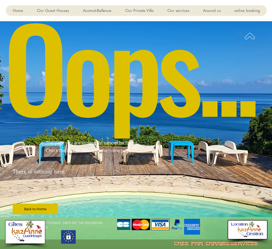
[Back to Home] (35, 209)
